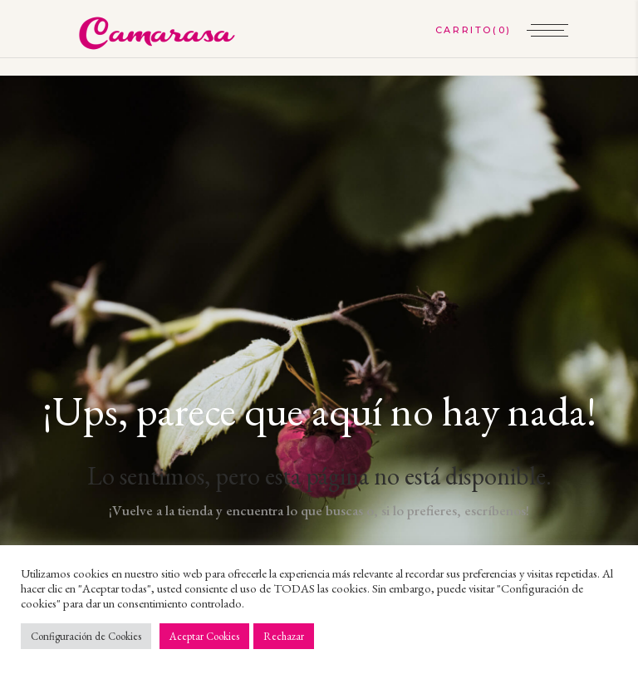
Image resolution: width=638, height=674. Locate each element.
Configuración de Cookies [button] (86, 636)
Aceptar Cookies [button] (204, 636)
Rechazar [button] (283, 636)
